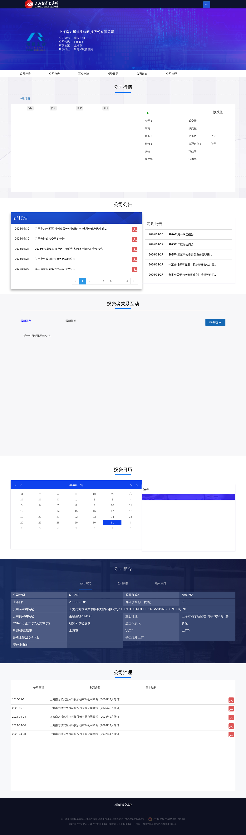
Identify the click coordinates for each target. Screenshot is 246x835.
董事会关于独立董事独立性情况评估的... (193, 274)
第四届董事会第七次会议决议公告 (55, 268)
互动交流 (83, 73)
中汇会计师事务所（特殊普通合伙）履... (193, 264)
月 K (106, 108)
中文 (206, 4)
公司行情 (25, 73)
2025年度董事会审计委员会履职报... (190, 254)
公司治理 (171, 73)
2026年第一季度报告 (181, 234)
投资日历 (112, 73)
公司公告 (54, 73)
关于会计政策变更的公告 (50, 238)
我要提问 (215, 322)
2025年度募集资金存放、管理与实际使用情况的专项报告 (69, 248)
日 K (53, 108)
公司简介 (142, 73)
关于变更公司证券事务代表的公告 (55, 258)
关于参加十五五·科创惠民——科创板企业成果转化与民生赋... (71, 228)
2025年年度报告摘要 (181, 244)
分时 (30, 108)
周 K (79, 108)
